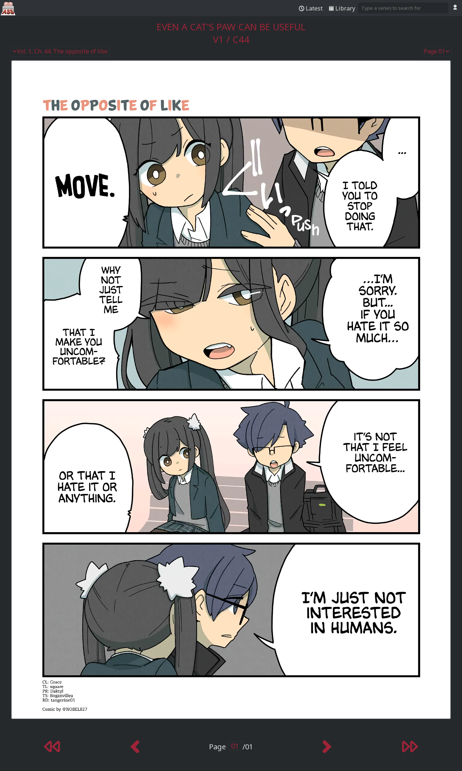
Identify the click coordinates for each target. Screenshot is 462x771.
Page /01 (231, 747)
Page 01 (437, 51)
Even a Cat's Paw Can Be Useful (231, 27)
